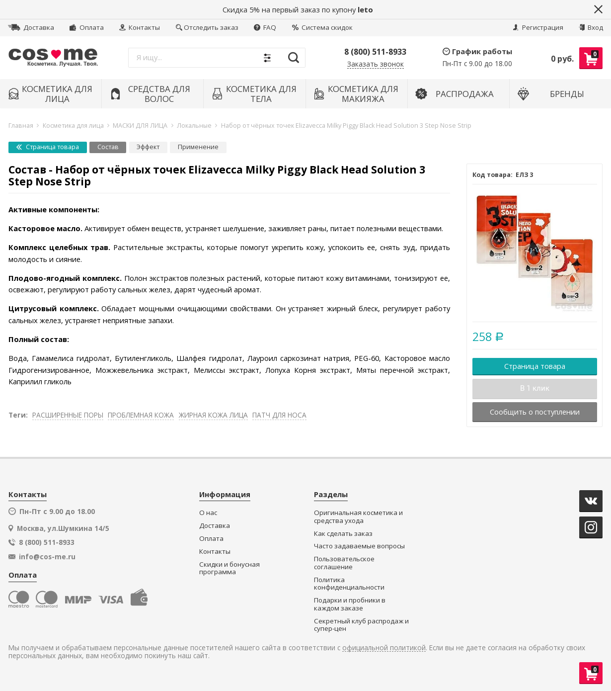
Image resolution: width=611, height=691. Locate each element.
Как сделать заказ (343, 533)
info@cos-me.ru (47, 556)
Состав (108, 147)
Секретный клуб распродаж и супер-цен (361, 625)
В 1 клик (534, 388)
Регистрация (538, 27)
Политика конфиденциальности (349, 584)
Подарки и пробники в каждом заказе (349, 604)
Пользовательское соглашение (344, 563)
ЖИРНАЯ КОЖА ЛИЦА (213, 415)
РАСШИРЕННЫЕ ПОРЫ (67, 415)
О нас (208, 513)
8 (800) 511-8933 (375, 51)
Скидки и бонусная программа (229, 568)
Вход (591, 27)
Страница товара (47, 147)
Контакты (139, 27)
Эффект (148, 147)
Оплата (86, 27)
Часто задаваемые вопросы (359, 546)
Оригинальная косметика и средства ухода (358, 516)
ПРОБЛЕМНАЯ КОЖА (141, 415)
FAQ (265, 27)
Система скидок (322, 27)
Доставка (31, 27)
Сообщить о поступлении (535, 412)
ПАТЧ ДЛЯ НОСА (279, 415)
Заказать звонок (375, 64)
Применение (198, 147)
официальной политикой (384, 648)
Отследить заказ (207, 27)
